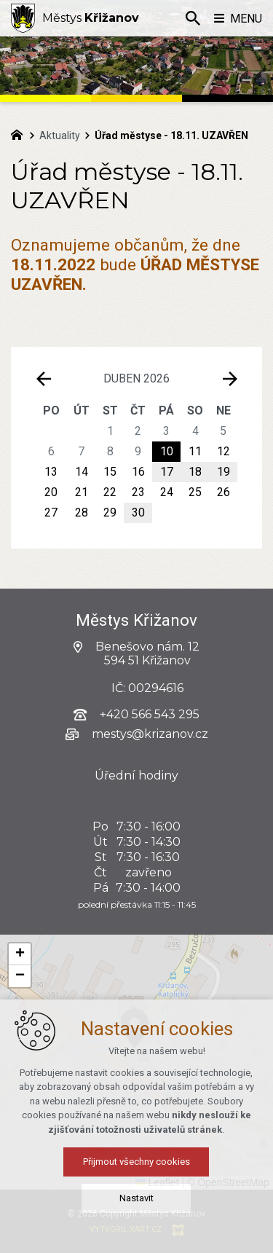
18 (195, 472)
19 (223, 472)
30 (138, 512)
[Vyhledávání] (193, 18)
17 (166, 472)
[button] (204, 1071)
